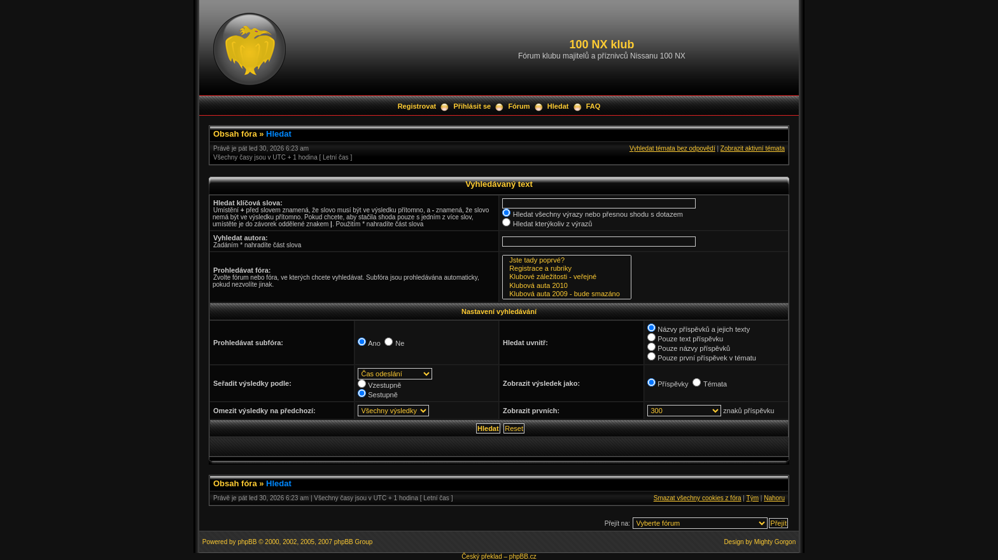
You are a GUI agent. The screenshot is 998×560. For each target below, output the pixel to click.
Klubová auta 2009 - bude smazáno (566, 294)
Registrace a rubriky (566, 268)
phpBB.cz (523, 556)
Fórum (519, 106)
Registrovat (417, 106)
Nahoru (774, 498)
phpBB (247, 541)
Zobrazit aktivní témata (752, 148)
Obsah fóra (235, 134)
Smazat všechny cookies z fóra (697, 498)
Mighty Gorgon (775, 541)
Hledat (558, 106)
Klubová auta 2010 (566, 286)
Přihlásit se (472, 106)
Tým (753, 498)
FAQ (593, 106)
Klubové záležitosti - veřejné (566, 277)
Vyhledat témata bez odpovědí (672, 148)
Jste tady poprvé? (566, 260)
